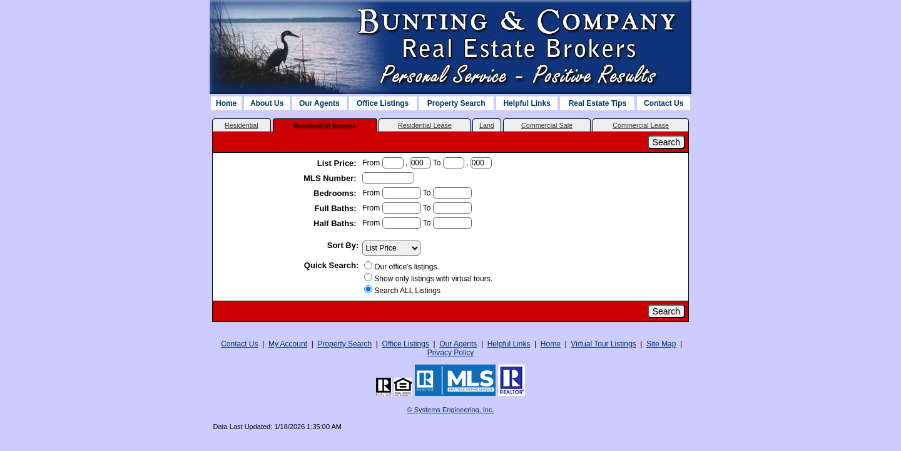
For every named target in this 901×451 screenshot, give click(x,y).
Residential (241, 125)
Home (226, 103)
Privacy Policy (450, 352)
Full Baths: (337, 208)
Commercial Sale (547, 125)
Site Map (661, 344)
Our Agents (319, 103)
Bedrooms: (336, 193)
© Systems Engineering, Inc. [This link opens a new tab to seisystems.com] (450, 409)
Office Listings (383, 103)
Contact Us (663, 103)
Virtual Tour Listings (603, 344)
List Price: (338, 163)
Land (486, 125)
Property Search (456, 103)
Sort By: (343, 245)
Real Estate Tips (597, 103)
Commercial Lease (641, 125)
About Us (266, 103)
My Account (287, 344)
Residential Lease (425, 125)
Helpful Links (526, 103)
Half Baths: (336, 223)
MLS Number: (331, 178)
